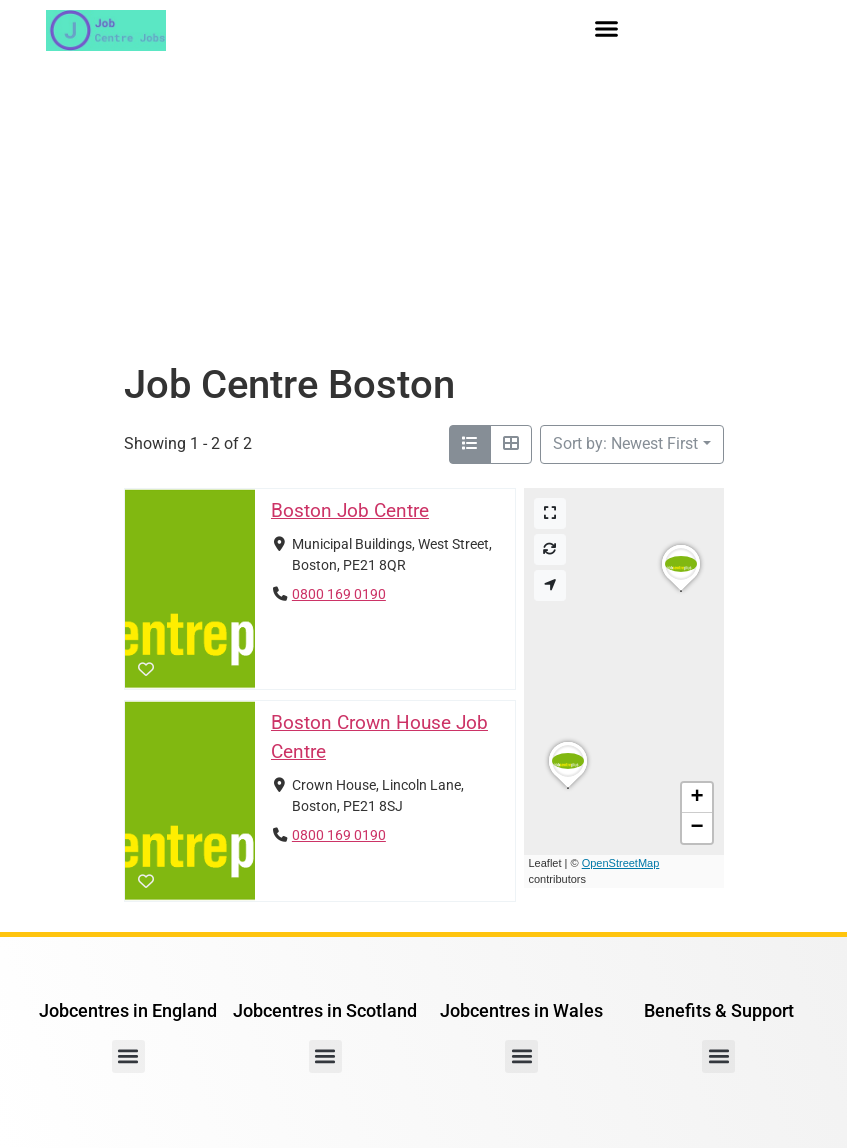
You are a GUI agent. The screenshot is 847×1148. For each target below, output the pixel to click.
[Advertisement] (423, 211)
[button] (607, 29)
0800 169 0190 (338, 594)
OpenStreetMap (621, 863)
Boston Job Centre (349, 510)
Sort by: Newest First (625, 443)
